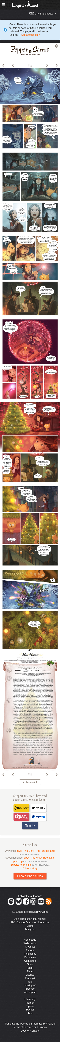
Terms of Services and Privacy (30, 1027)
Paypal (30, 1009)
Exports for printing (30, 864)
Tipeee (30, 1006)
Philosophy (30, 953)
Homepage (30, 939)
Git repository (29, 868)
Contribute (30, 960)
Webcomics (30, 943)
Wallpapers (30, 992)
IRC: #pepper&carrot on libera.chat (30, 922)
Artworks (30, 946)
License (30, 974)
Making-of (30, 985)
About (30, 971)
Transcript (31, 782)
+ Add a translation (29, 35)
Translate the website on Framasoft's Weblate (30, 1023)
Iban (29, 1013)
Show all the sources (30, 876)
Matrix (30, 926)
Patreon (30, 1002)
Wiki (30, 981)
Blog (30, 968)
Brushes (30, 988)
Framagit (30, 978)
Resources (30, 957)
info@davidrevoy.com (36, 912)
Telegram (30, 929)
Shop (30, 964)
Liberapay (30, 999)
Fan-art (30, 950)
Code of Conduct (30, 1030)
